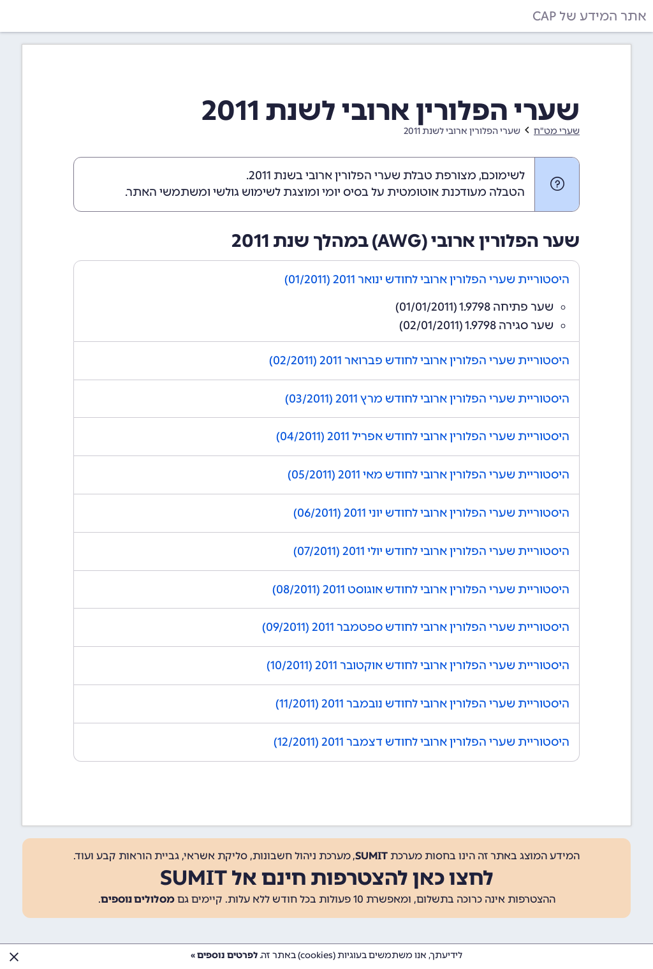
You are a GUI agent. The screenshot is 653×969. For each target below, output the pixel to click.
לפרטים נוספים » (224, 955)
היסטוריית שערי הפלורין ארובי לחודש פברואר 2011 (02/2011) (419, 360)
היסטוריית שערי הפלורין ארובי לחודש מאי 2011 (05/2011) (428, 475)
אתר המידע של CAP (589, 16)
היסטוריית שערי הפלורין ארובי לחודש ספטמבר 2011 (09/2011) (415, 627)
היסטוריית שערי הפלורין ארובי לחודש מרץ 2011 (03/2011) (427, 399)
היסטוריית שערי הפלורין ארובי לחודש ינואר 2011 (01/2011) (426, 279)
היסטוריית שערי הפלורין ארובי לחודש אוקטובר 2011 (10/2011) (418, 665)
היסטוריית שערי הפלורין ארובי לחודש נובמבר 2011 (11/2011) (422, 704)
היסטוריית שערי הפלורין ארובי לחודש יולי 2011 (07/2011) (431, 551)
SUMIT (371, 856)
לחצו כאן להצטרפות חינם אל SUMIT (327, 878)
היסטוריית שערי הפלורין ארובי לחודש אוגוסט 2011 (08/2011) (420, 589)
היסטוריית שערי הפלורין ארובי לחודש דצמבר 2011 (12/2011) (421, 742)
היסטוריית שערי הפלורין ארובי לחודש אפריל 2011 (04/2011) (422, 436)
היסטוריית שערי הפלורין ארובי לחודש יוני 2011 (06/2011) (431, 513)
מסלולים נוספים (138, 899)
